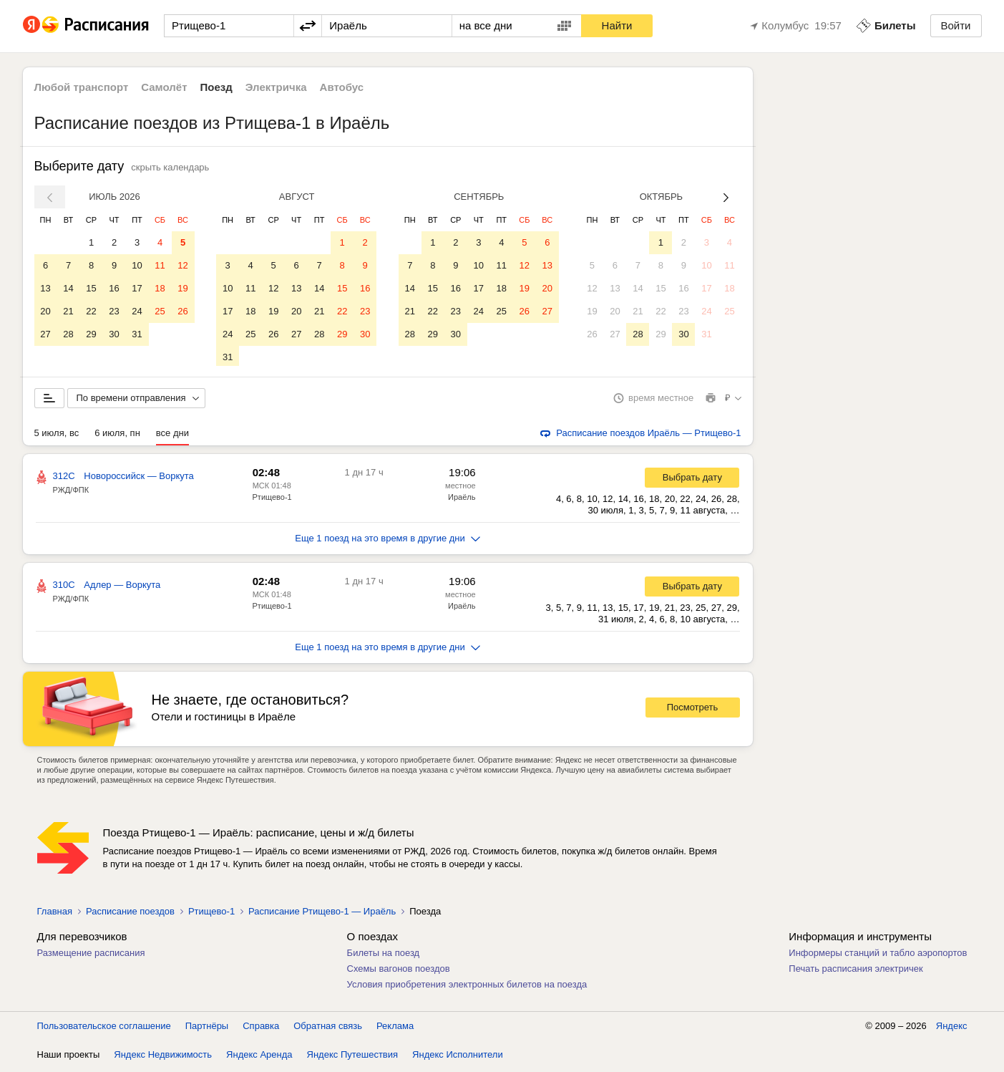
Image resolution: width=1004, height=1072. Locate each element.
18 (160, 288)
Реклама (395, 1028)
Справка (261, 1028)
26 (182, 311)
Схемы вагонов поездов (398, 971)
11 (160, 265)
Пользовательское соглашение (104, 1028)
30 (114, 334)
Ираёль (461, 500)
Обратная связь (327, 1028)
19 (182, 288)
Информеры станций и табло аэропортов (878, 955)
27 (45, 334)
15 (91, 288)
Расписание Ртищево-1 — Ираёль (322, 914)
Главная (54, 914)
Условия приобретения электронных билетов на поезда (467, 987)
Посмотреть (692, 710)
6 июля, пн (117, 435)
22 (91, 311)
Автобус (342, 87)
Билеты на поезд (383, 955)
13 (45, 288)
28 (68, 334)
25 (160, 311)
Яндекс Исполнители (457, 1057)
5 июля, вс (56, 435)
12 (182, 265)
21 (68, 311)
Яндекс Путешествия (353, 1057)
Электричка (276, 87)
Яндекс (952, 1028)
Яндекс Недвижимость (163, 1057)
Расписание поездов (130, 914)
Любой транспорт (81, 87)
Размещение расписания (91, 955)
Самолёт (164, 87)
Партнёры (206, 1028)
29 (91, 334)
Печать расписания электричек (855, 971)
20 (45, 311)
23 (114, 311)
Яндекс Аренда (259, 1057)
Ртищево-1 (272, 500)
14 (68, 288)
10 (137, 265)
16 (114, 288)
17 (137, 288)
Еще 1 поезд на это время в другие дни (387, 541)
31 (137, 334)
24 (137, 311)
